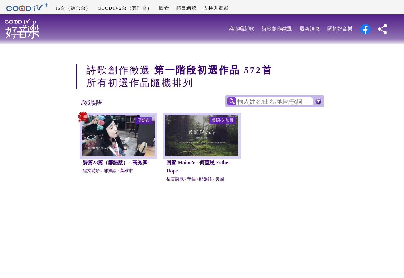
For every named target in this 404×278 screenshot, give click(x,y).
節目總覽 (186, 8)
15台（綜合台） (73, 8)
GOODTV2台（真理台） (125, 8)
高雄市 (144, 120)
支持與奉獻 (216, 8)
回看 (164, 8)
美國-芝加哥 (223, 120)
